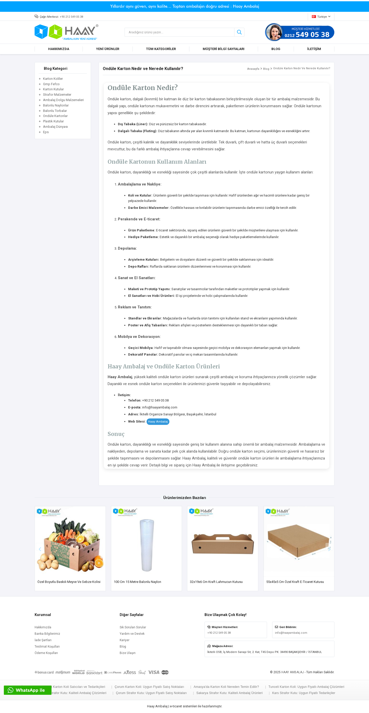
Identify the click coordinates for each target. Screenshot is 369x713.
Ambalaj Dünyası (55, 127)
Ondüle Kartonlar (55, 116)
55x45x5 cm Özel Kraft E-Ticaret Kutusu (295, 582)
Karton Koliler (53, 79)
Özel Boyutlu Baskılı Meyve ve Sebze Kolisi (68, 582)
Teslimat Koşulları (47, 646)
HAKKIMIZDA (58, 49)
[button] (329, 547)
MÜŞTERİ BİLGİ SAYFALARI (223, 49)
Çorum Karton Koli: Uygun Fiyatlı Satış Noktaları (149, 687)
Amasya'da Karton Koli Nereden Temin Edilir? (226, 687)
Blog (266, 69)
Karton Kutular (53, 89)
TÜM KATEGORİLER (161, 49)
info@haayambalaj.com (291, 632)
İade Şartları (43, 640)
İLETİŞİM (314, 49)
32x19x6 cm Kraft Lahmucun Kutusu (216, 582)
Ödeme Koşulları (46, 653)
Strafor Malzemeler (57, 94)
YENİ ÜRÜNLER (107, 49)
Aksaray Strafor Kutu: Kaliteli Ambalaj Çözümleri (72, 693)
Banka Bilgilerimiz (47, 634)
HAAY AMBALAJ (292, 672)
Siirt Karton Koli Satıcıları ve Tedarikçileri (75, 687)
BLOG (275, 49)
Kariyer (124, 640)
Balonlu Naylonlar (56, 105)
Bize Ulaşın (128, 653)
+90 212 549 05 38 (71, 16)
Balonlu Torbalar (55, 111)
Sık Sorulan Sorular (133, 627)
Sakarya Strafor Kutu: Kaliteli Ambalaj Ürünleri (229, 693)
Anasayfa (253, 69)
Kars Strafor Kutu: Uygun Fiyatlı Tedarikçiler (303, 693)
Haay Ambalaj (158, 421)
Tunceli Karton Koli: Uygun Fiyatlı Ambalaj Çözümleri (306, 687)
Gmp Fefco (51, 84)
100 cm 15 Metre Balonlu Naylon (137, 582)
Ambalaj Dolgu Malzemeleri (63, 100)
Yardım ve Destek (132, 634)
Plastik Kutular (53, 121)
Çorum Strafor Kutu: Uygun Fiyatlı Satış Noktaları (151, 693)
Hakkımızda (43, 627)
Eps (46, 132)
